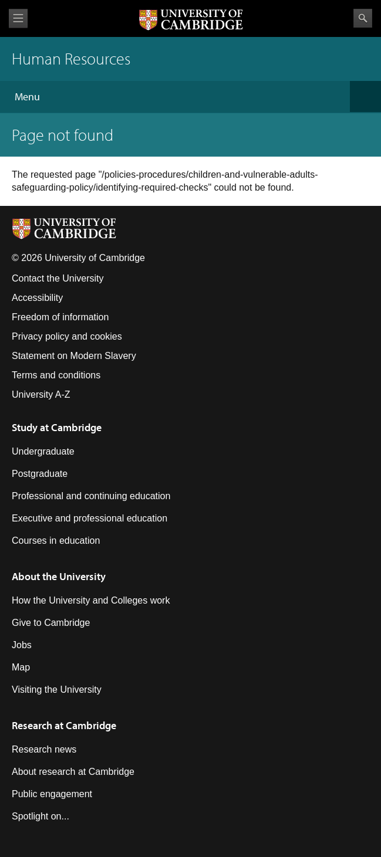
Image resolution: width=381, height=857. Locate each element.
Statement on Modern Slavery (74, 356)
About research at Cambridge (73, 772)
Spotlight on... (40, 816)
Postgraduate (40, 474)
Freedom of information (60, 317)
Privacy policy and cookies (67, 336)
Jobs (22, 645)
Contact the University (58, 278)
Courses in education (56, 541)
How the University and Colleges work (91, 600)
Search (362, 18)
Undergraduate (43, 451)
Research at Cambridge (64, 725)
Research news (44, 749)
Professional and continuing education (91, 496)
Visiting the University (57, 690)
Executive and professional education (89, 518)
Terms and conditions (56, 375)
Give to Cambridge (51, 623)
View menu (18, 18)
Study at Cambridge (57, 427)
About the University (59, 576)
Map (21, 667)
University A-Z (41, 394)
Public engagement (52, 794)
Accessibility (37, 298)
